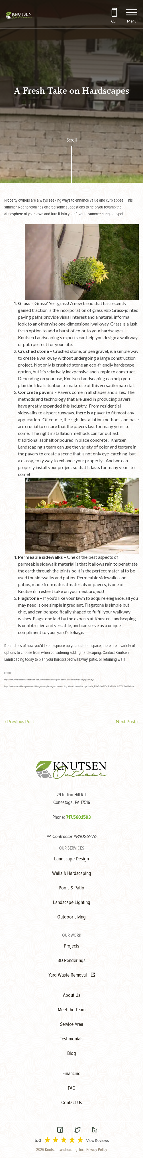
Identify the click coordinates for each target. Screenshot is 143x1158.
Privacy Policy (96, 1149)
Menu (131, 21)
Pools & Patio (71, 888)
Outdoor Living (71, 917)
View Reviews (97, 1141)
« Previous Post (19, 721)
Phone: (71, 818)
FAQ (71, 1088)
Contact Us (71, 1103)
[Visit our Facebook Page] (60, 1130)
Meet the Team (71, 1010)
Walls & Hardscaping (71, 873)
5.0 (37, 1140)
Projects (71, 946)
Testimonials (71, 1039)
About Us (71, 995)
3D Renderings (71, 961)
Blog (71, 1053)
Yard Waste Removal (71, 975)
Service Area (71, 1024)
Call (114, 21)
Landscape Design (71, 859)
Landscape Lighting (71, 902)
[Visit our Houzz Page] (94, 1130)
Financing (71, 1074)
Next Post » (127, 721)
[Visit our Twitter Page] (77, 1130)
